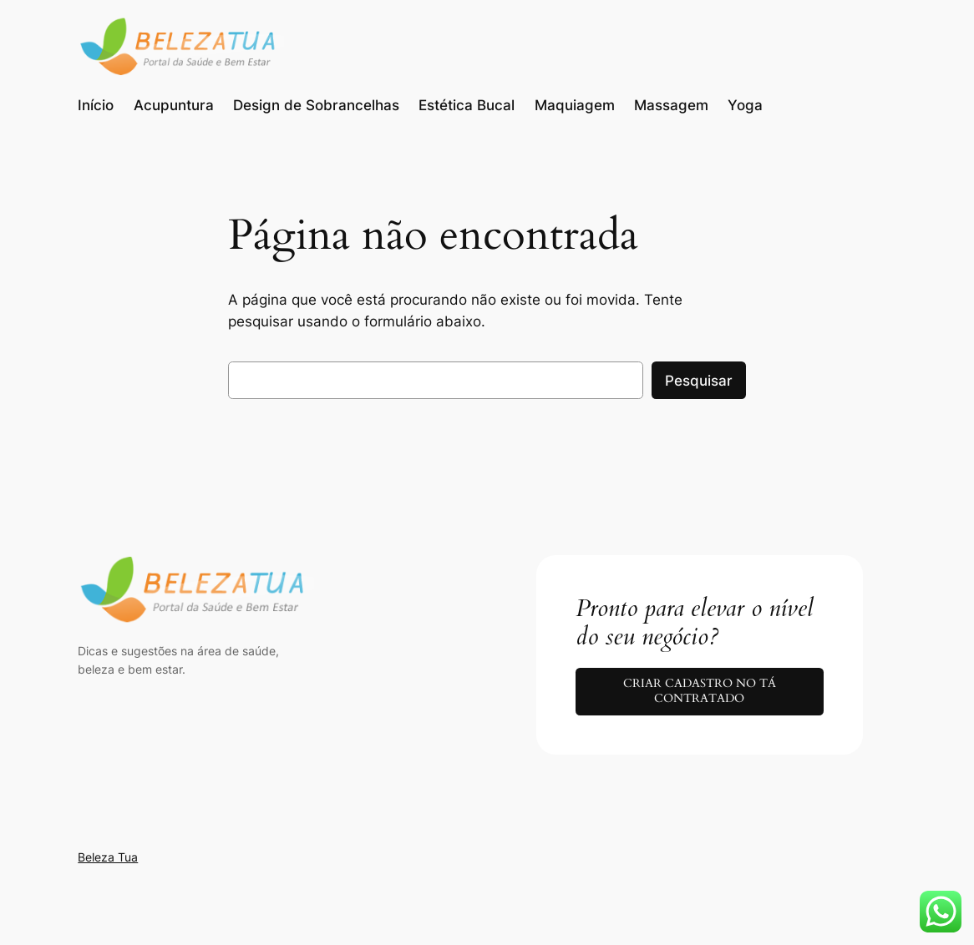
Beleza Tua (108, 857)
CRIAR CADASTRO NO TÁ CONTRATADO (699, 691)
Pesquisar (699, 380)
